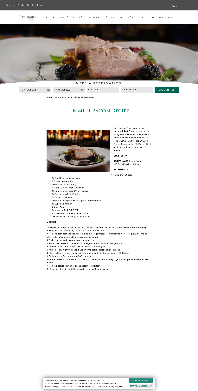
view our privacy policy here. (112, 386)
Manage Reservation (84, 97)
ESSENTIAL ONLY (141, 386)
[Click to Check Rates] (167, 89)
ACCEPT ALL (141, 380)
